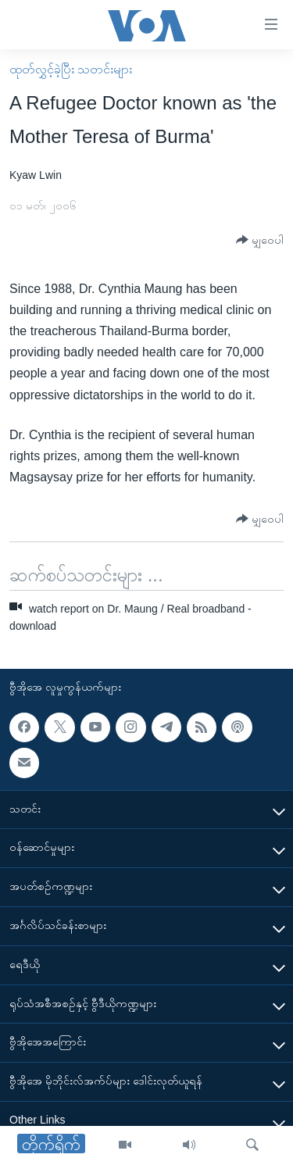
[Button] (260, 240)
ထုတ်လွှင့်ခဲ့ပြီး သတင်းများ (70, 69)
